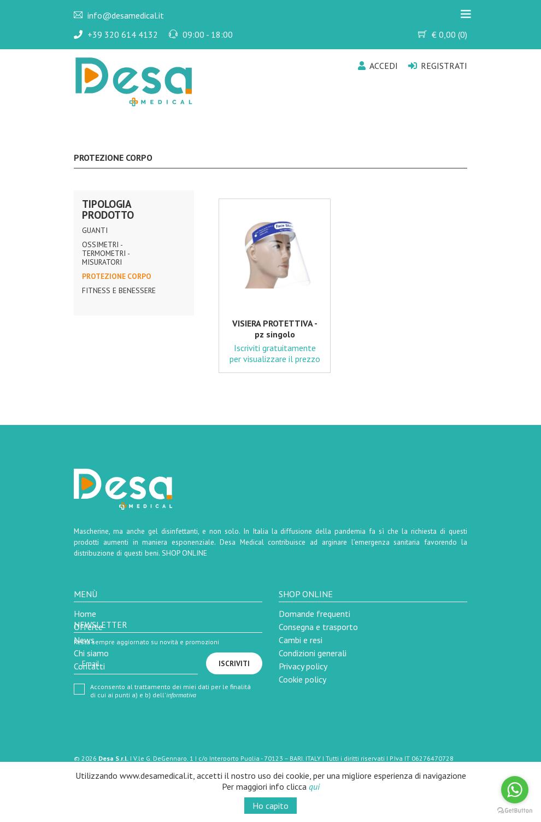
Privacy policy (303, 666)
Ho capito (270, 805)
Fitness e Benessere (119, 290)
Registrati (437, 65)
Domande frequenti (314, 613)
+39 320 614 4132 (122, 34)
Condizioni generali (312, 653)
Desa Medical (123, 63)
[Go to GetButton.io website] (514, 810)
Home (85, 613)
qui (314, 786)
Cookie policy (302, 679)
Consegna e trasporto (318, 626)
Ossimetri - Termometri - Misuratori (106, 253)
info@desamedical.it (125, 15)
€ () (442, 34)
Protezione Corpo (116, 276)
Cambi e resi (300, 639)
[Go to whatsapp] (514, 789)
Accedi (378, 65)
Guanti (95, 230)
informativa (181, 695)
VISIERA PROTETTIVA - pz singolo (274, 329)
